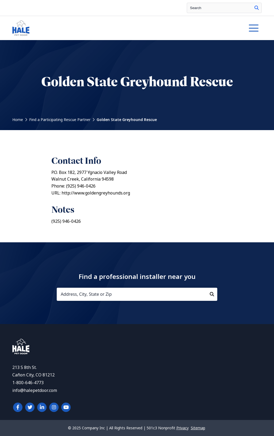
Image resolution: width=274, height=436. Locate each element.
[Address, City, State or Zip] (137, 294)
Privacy (182, 428)
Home (17, 119)
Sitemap (198, 428)
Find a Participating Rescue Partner (59, 119)
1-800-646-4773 (28, 383)
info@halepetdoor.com (34, 390)
